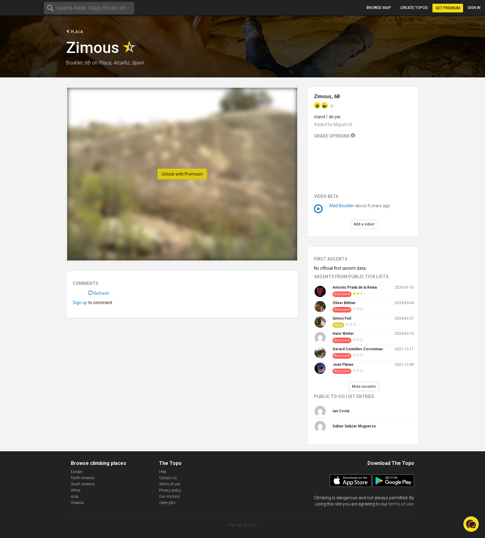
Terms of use (169, 484)
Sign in (474, 8)
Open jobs (167, 503)
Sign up (80, 302)
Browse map (379, 8)
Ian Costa (341, 411)
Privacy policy (170, 490)
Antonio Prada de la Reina (355, 287)
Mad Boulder (341, 205)
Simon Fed (342, 318)
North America (82, 478)
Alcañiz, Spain (128, 63)
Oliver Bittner (344, 303)
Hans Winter (343, 333)
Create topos (414, 8)
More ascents (364, 386)
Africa (75, 490)
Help (162, 472)
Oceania (77, 503)
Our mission (169, 496)
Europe (76, 472)
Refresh (98, 293)
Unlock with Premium (182, 174)
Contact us (168, 478)
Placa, (105, 63)
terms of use (400, 503)
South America (83, 484)
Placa (74, 31)
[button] (471, 524)
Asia (74, 496)
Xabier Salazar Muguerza (354, 426)
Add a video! (364, 224)
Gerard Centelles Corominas (358, 349)
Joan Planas (343, 364)
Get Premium (448, 8)
